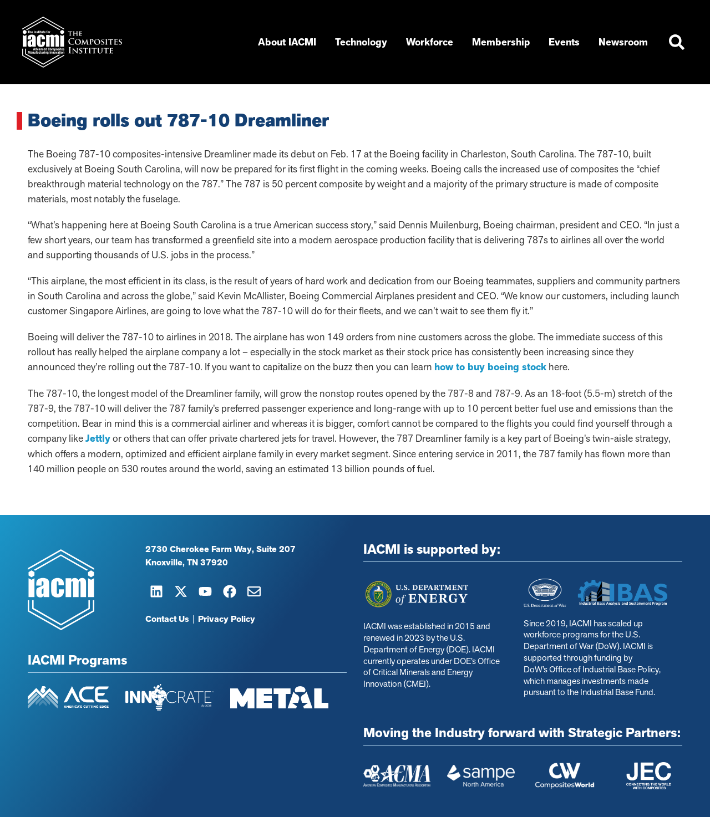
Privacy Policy (226, 619)
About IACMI (290, 42)
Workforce (432, 42)
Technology (364, 42)
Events (567, 42)
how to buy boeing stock (490, 367)
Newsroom (626, 42)
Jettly (97, 438)
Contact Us (167, 619)
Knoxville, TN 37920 (186, 562)
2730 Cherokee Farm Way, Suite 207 (220, 549)
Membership (503, 42)
